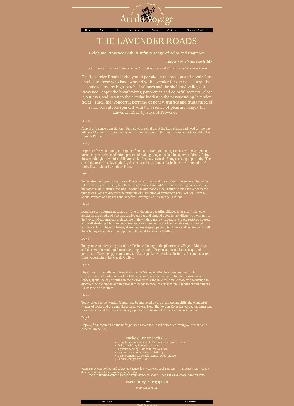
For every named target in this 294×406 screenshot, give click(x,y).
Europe (155, 30)
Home (88, 30)
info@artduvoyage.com (153, 381)
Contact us (172, 30)
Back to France (105, 402)
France (103, 30)
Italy (116, 30)
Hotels (147, 402)
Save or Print (190, 402)
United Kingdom (135, 30)
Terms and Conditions (197, 30)
